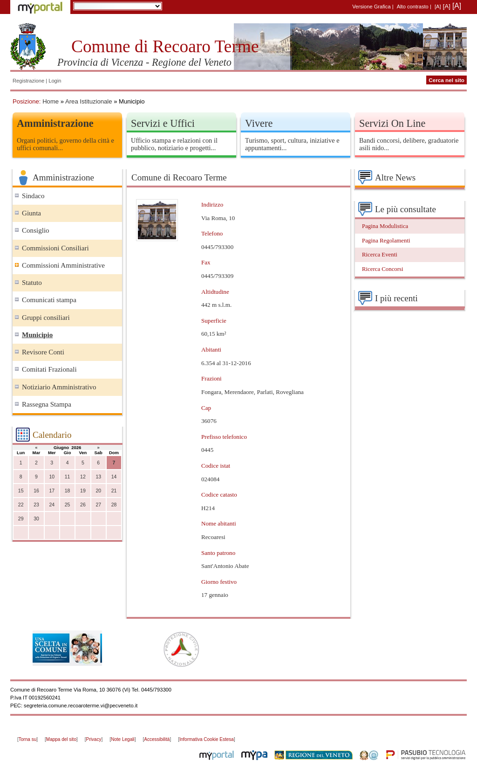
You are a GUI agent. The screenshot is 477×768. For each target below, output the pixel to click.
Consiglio (35, 230)
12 (83, 476)
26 (83, 504)
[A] (438, 6)
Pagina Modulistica (385, 226)
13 (98, 476)
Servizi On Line (392, 123)
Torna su (27, 739)
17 (52, 490)
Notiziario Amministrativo (59, 387)
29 (21, 518)
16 (36, 490)
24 (52, 504)
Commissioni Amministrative (63, 265)
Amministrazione (55, 123)
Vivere (259, 123)
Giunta (31, 213)
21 (114, 490)
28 (114, 504)
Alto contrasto (413, 6)
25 (67, 504)
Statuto (32, 282)
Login (54, 80)
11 (67, 476)
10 (52, 476)
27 (98, 504)
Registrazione (28, 80)
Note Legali (123, 739)
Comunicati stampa (49, 300)
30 (36, 518)
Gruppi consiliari (46, 317)
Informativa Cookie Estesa (206, 739)
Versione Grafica (371, 6)
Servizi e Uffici (163, 123)
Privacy (94, 739)
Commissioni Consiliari (55, 248)
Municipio (37, 335)
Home (50, 101)
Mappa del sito (61, 739)
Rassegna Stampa (46, 404)
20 (98, 490)
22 (21, 504)
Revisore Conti (43, 352)
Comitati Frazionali (49, 369)
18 (67, 490)
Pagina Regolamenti (386, 240)
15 (21, 490)
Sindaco (33, 196)
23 (36, 504)
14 (114, 476)
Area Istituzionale (88, 101)
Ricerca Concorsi (382, 269)
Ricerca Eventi (379, 254)
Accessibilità (157, 739)
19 (83, 490)
